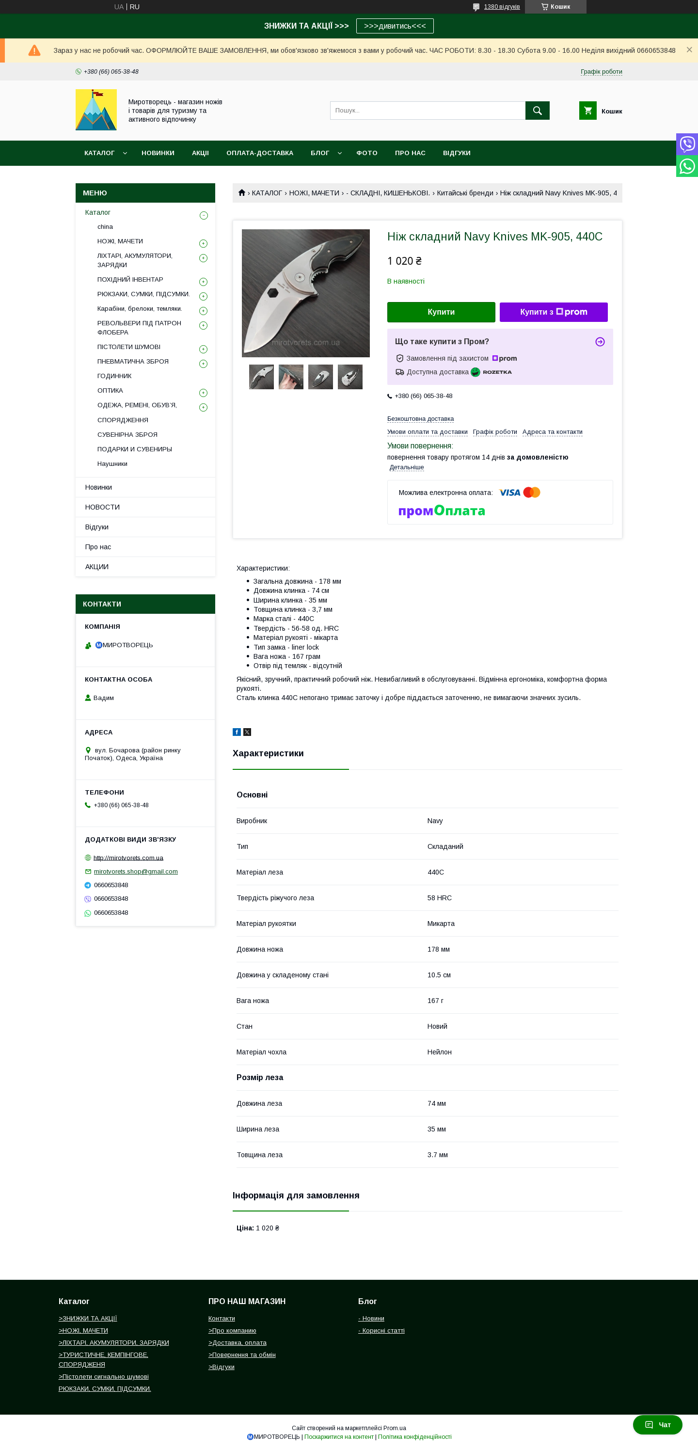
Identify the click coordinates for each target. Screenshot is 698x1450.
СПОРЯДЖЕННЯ (122, 420)
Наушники (112, 463)
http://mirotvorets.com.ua (128, 857)
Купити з (553, 312)
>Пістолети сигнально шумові (104, 1376)
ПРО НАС (410, 153)
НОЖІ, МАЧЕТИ (314, 193)
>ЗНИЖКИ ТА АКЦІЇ (88, 1318)
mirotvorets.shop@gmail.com (136, 871)
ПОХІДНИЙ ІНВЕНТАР (130, 279)
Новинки (98, 487)
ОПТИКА (110, 390)
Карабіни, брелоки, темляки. (139, 308)
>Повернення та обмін (242, 1354)
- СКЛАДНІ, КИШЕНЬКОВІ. (388, 193)
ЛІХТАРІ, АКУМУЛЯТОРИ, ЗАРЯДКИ (135, 260)
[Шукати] (537, 110)
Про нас (98, 547)
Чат (658, 1424)
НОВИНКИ (158, 153)
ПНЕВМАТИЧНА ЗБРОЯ (133, 361)
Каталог (99, 153)
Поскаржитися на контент (339, 1437)
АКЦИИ (97, 567)
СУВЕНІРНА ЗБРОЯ (127, 434)
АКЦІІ (200, 153)
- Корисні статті (381, 1330)
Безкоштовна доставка (420, 418)
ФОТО (367, 153)
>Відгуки (221, 1366)
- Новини (371, 1318)
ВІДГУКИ (457, 153)
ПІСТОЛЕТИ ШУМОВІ (128, 347)
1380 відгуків (502, 6)
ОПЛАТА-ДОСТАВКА (259, 153)
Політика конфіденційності (415, 1437)
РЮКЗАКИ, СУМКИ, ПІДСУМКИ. (143, 294)
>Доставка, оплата (237, 1342)
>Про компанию (232, 1330)
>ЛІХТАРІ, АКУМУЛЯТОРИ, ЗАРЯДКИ (114, 1342)
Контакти (221, 1318)
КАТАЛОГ (267, 193)
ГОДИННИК (114, 376)
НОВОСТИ (102, 507)
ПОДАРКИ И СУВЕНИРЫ (134, 449)
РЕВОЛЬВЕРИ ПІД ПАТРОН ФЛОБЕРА (139, 327)
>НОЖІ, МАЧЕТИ (83, 1330)
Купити (441, 312)
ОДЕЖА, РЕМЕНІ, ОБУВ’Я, (137, 405)
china (105, 226)
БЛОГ (320, 153)
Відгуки (97, 527)
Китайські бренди (465, 193)
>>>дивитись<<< (395, 26)
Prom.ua (394, 1428)
